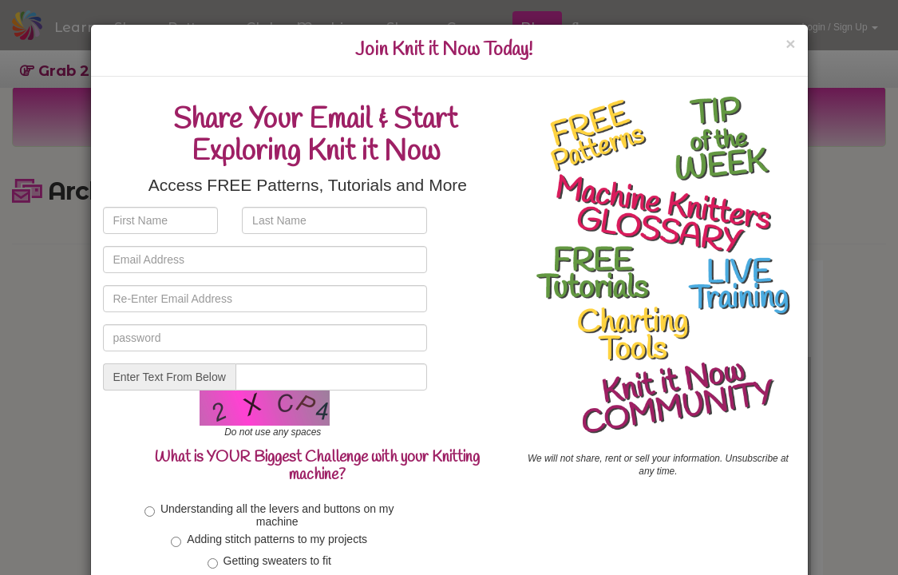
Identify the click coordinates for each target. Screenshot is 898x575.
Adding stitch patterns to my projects (269, 540)
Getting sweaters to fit (269, 561)
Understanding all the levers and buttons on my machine (269, 514)
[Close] (790, 43)
